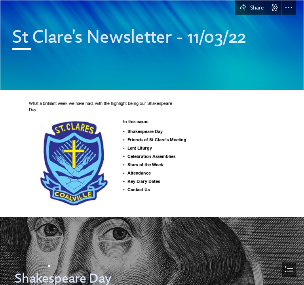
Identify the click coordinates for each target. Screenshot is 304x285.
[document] (152, 142)
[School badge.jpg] (74, 161)
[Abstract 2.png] (152, 45)
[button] (251, 7)
